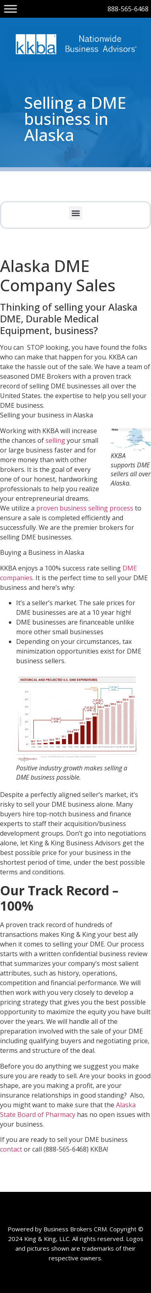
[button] (75, 213)
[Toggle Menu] (10, 8)
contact (12, 1149)
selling (55, 440)
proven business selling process (84, 508)
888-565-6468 (128, 8)
